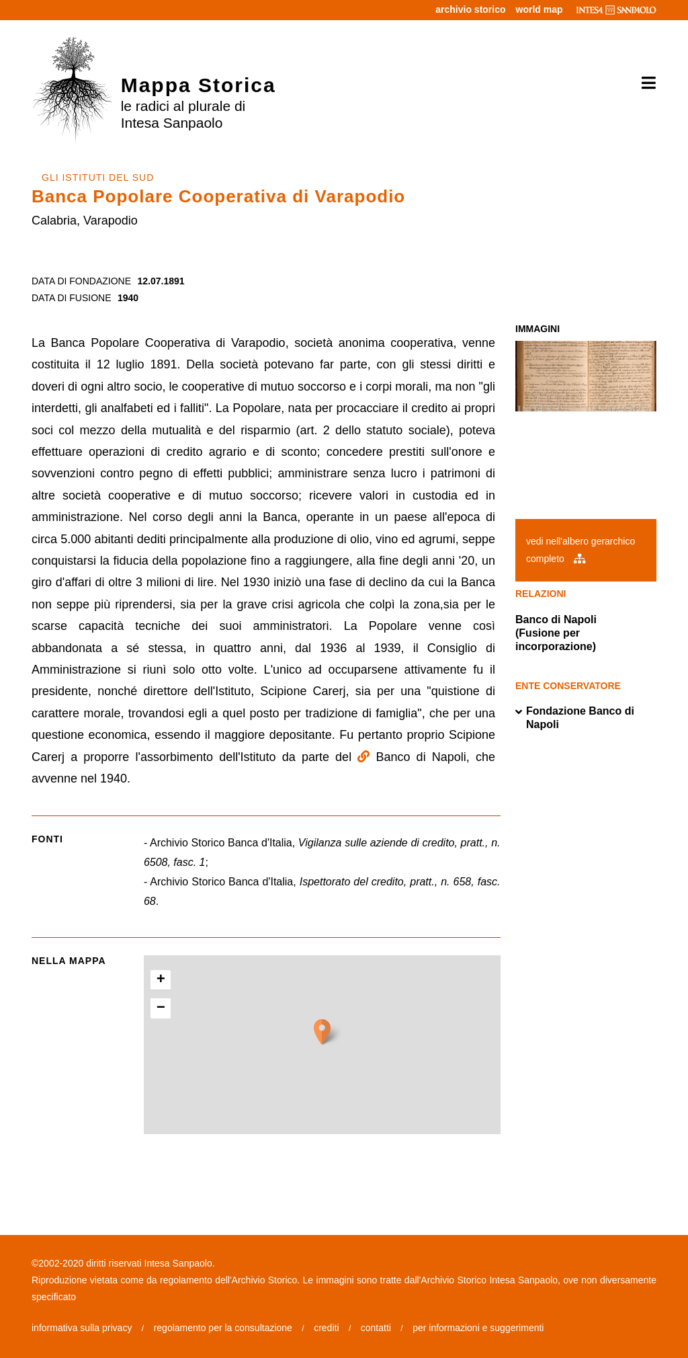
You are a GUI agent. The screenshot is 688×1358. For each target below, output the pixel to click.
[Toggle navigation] (644, 83)
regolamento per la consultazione (223, 1327)
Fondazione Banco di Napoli (574, 718)
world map (539, 9)
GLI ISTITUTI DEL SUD (98, 177)
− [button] (161, 1008)
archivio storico (470, 9)
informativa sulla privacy (82, 1327)
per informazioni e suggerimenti (478, 1327)
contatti (376, 1327)
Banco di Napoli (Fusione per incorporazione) (556, 633)
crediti (326, 1327)
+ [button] (161, 980)
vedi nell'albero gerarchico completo (580, 549)
